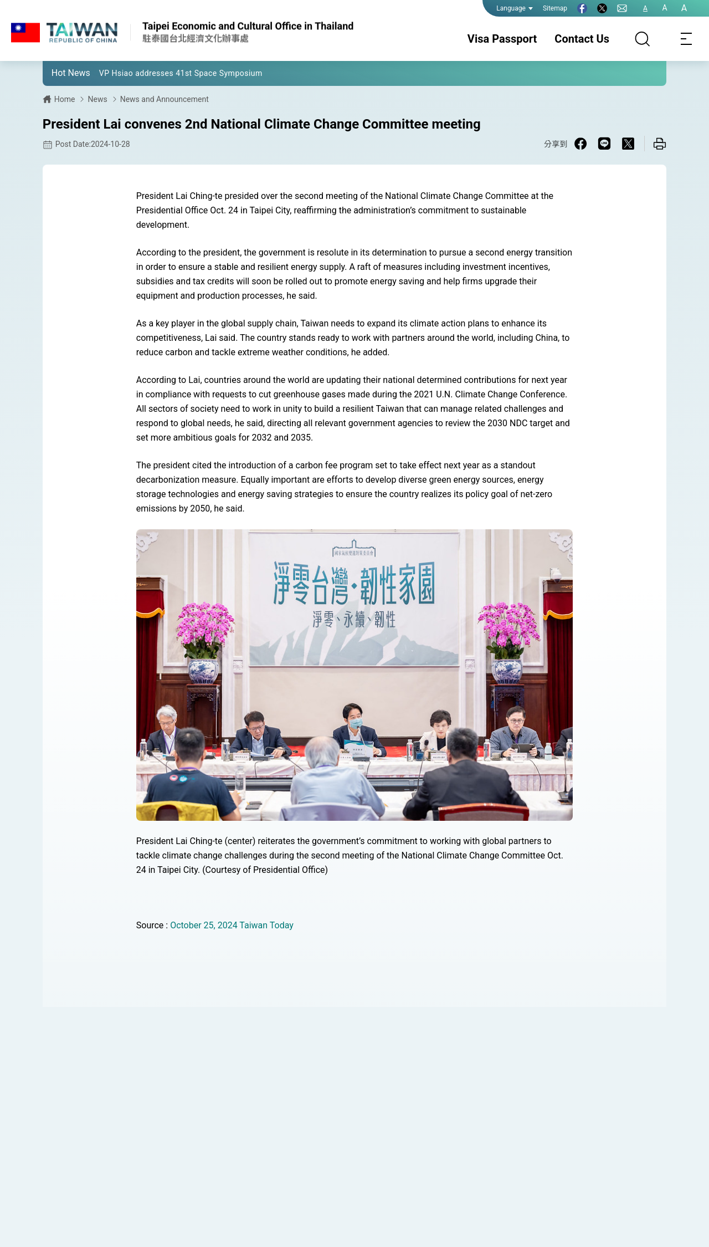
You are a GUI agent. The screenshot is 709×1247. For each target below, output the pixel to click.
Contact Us (581, 38)
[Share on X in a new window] (628, 143)
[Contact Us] (622, 8)
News (97, 99)
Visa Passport (502, 38)
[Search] (642, 39)
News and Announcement (164, 99)
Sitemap (555, 8)
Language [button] (514, 8)
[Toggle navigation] (687, 39)
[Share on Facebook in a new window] (580, 143)
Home (64, 99)
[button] (59, 73)
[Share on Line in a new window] (604, 143)
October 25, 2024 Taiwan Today (232, 925)
